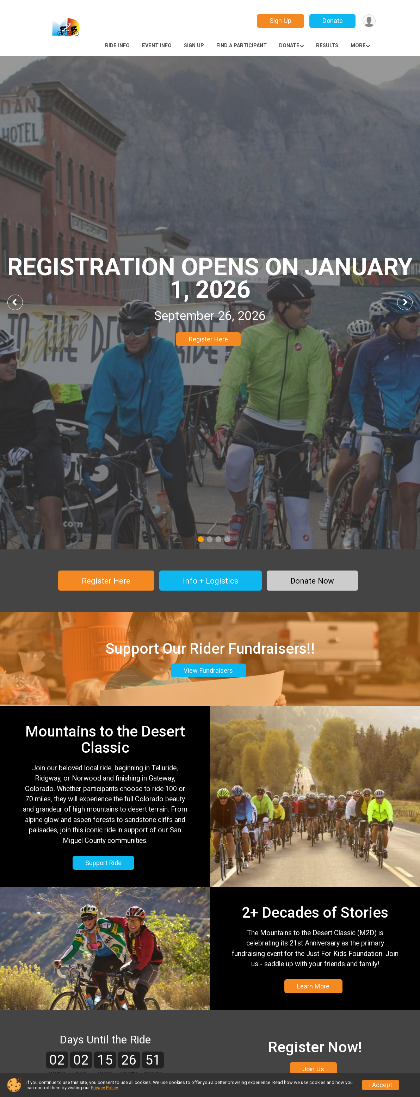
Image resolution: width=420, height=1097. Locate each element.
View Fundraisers (208, 671)
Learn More (313, 987)
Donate (332, 20)
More (358, 46)
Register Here (208, 339)
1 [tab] (200, 539)
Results (327, 46)
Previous (20, 302)
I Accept (380, 1085)
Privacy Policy (104, 1087)
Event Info (157, 46)
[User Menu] (369, 20)
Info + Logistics (210, 580)
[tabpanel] (210, 302)
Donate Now (312, 580)
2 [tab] (209, 539)
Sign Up (280, 20)
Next (410, 302)
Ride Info (117, 46)
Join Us (313, 1070)
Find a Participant (241, 46)
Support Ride (103, 863)
